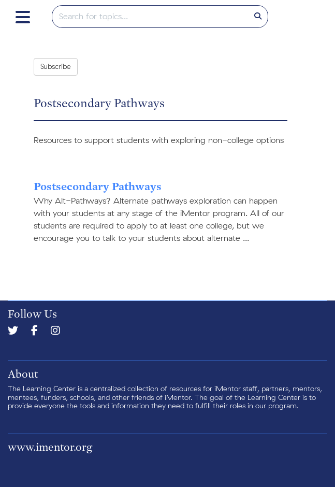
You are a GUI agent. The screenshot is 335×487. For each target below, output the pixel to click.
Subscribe (55, 66)
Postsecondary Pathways (98, 186)
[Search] (258, 16)
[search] (150, 16)
